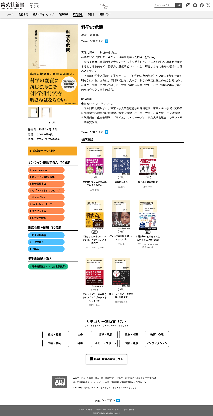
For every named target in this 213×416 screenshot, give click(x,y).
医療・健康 (131, 343)
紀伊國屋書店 (39, 235)
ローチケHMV (39, 217)
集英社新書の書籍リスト (106, 359)
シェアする (96, 40)
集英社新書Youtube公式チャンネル (195, 5)
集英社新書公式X (208, 5)
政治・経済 (54, 334)
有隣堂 (35, 249)
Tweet (84, 41)
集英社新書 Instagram (188, 5)
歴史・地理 (131, 334)
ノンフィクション (157, 343)
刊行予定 (23, 14)
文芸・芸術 (54, 343)
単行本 (91, 14)
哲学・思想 (105, 334)
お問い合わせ (129, 410)
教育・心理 (157, 334)
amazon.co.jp (39, 170)
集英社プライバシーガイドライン (109, 410)
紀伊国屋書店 (39, 183)
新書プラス (105, 14)
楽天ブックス (39, 211)
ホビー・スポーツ (105, 343)
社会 (80, 334)
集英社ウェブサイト (86, 410)
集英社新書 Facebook (202, 5)
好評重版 (63, 14)
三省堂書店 (38, 242)
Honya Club (38, 197)
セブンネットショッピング (46, 190)
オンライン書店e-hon (43, 177)
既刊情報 (78, 14)
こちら (133, 387)
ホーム (10, 14)
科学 (80, 343)
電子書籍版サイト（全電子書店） (49, 266)
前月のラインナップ (43, 14)
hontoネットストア (42, 204)
